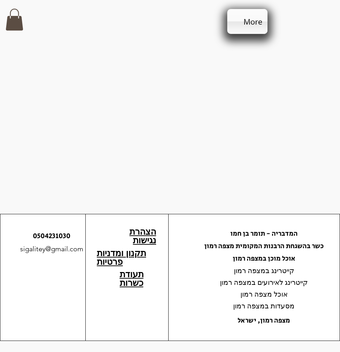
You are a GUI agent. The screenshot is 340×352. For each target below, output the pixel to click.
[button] (14, 19)
